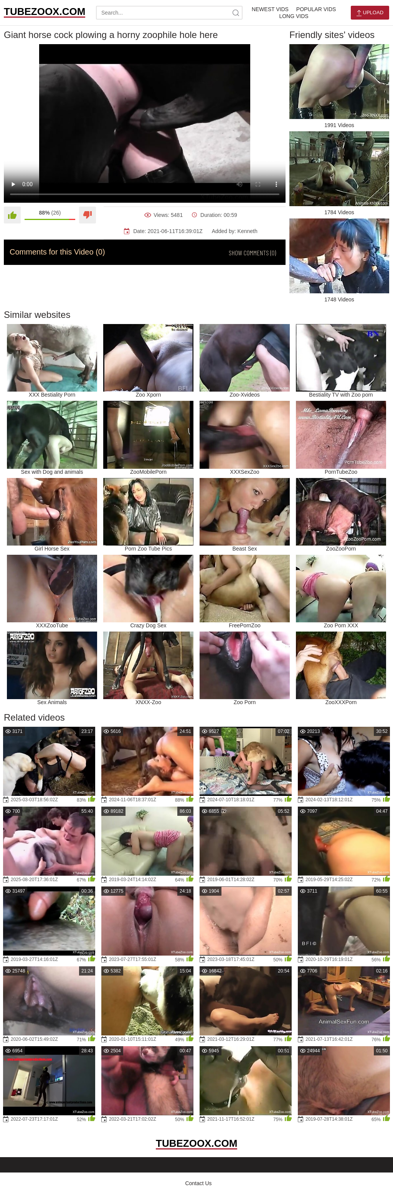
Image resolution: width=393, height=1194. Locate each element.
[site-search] (235, 12)
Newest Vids (270, 9)
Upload (370, 13)
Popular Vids (316, 9)
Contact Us (198, 1183)
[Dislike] (87, 215)
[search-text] (169, 13)
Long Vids (293, 16)
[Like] (12, 215)
